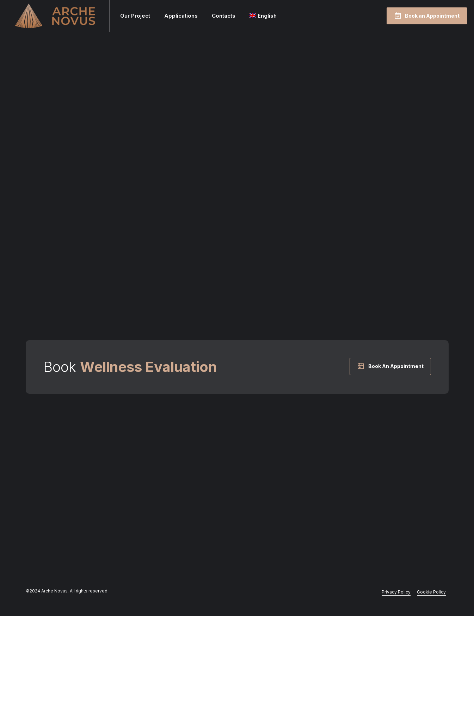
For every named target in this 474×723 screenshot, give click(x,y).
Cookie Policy (431, 699)
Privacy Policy (396, 699)
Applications (181, 15)
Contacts (223, 15)
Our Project (135, 15)
